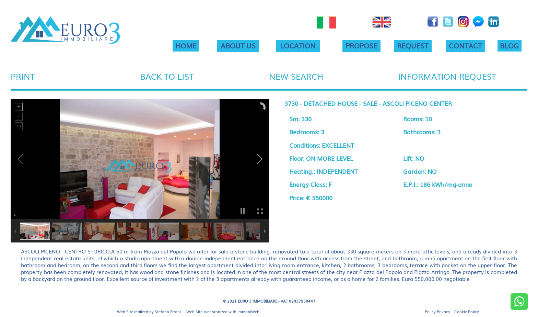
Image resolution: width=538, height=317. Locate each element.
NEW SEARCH (296, 76)
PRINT (23, 76)
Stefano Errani (168, 311)
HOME (186, 45)
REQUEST (412, 45)
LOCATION (298, 45)
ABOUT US (238, 45)
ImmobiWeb (248, 311)
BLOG (509, 45)
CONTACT (465, 45)
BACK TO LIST (167, 76)
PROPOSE (361, 45)
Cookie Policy (466, 311)
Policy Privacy (437, 311)
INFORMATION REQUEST (447, 76)
